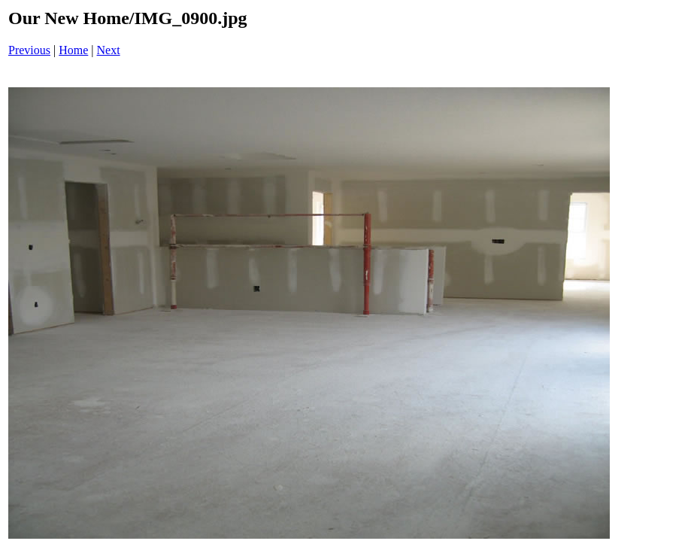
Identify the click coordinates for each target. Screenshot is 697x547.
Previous (29, 50)
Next (108, 50)
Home (73, 50)
